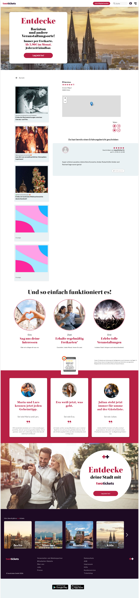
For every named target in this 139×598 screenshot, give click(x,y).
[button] (114, 3)
